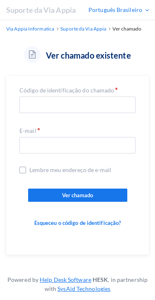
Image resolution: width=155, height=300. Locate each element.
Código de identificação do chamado (66, 90)
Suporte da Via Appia (41, 9)
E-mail (27, 130)
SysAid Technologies (83, 288)
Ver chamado (77, 195)
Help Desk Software (65, 279)
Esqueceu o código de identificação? (77, 223)
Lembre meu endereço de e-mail (70, 170)
